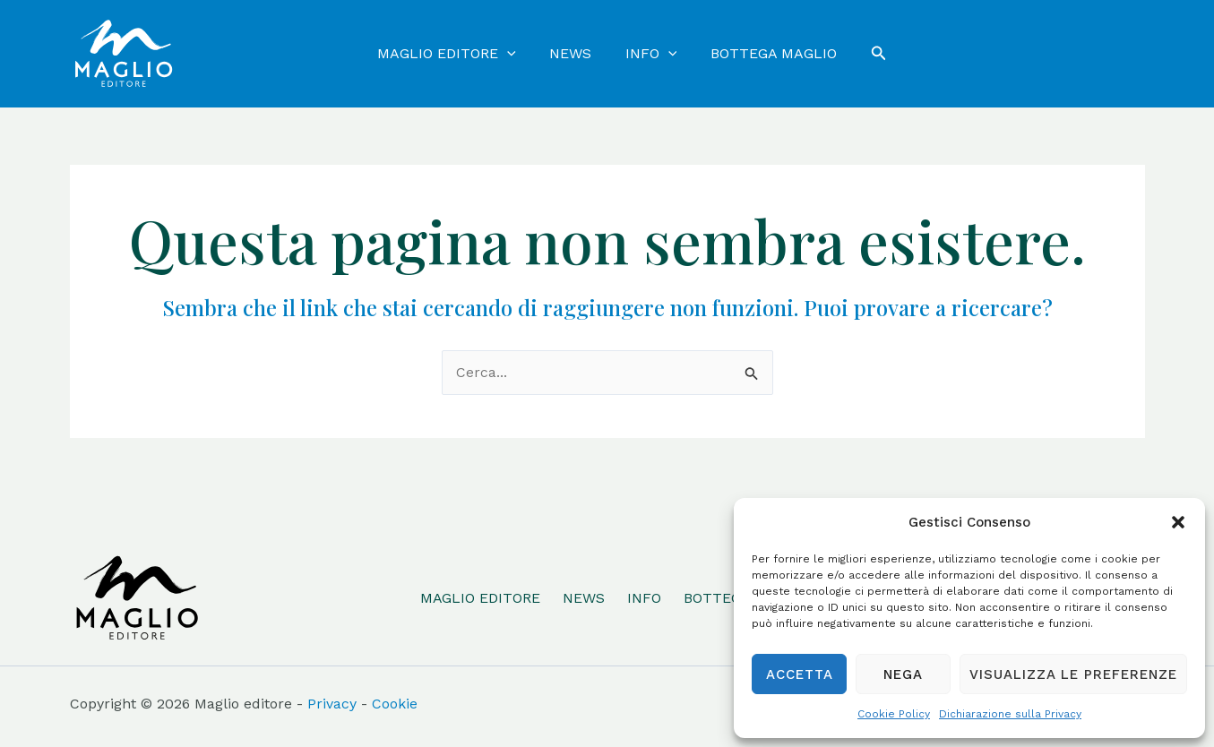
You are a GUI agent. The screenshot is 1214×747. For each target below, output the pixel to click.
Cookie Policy (893, 714)
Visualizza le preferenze (1073, 674)
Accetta (799, 674)
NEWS (583, 597)
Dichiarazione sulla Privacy (1010, 714)
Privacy (332, 703)
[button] (1178, 522)
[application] (514, 54)
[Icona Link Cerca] (870, 53)
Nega (903, 674)
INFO (643, 597)
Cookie (395, 703)
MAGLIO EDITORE (478, 597)
